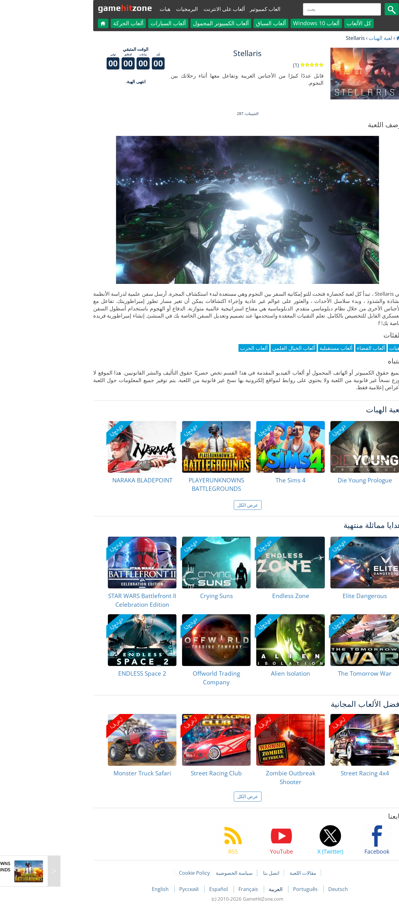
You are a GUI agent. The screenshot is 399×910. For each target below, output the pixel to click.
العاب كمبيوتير (217, 8)
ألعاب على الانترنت (176, 8)
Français (200, 889)
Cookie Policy (146, 872)
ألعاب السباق (223, 23)
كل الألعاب (311, 23)
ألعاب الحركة (80, 23)
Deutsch (290, 889)
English (113, 889)
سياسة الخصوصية (186, 872)
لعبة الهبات (332, 37)
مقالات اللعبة (255, 872)
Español (171, 889)
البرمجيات (139, 8)
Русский (141, 889)
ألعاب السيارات (120, 23)
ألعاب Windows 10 (268, 23)
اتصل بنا (223, 872)
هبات (117, 8)
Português (258, 889)
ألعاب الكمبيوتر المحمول (173, 23)
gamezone (77, 8)
